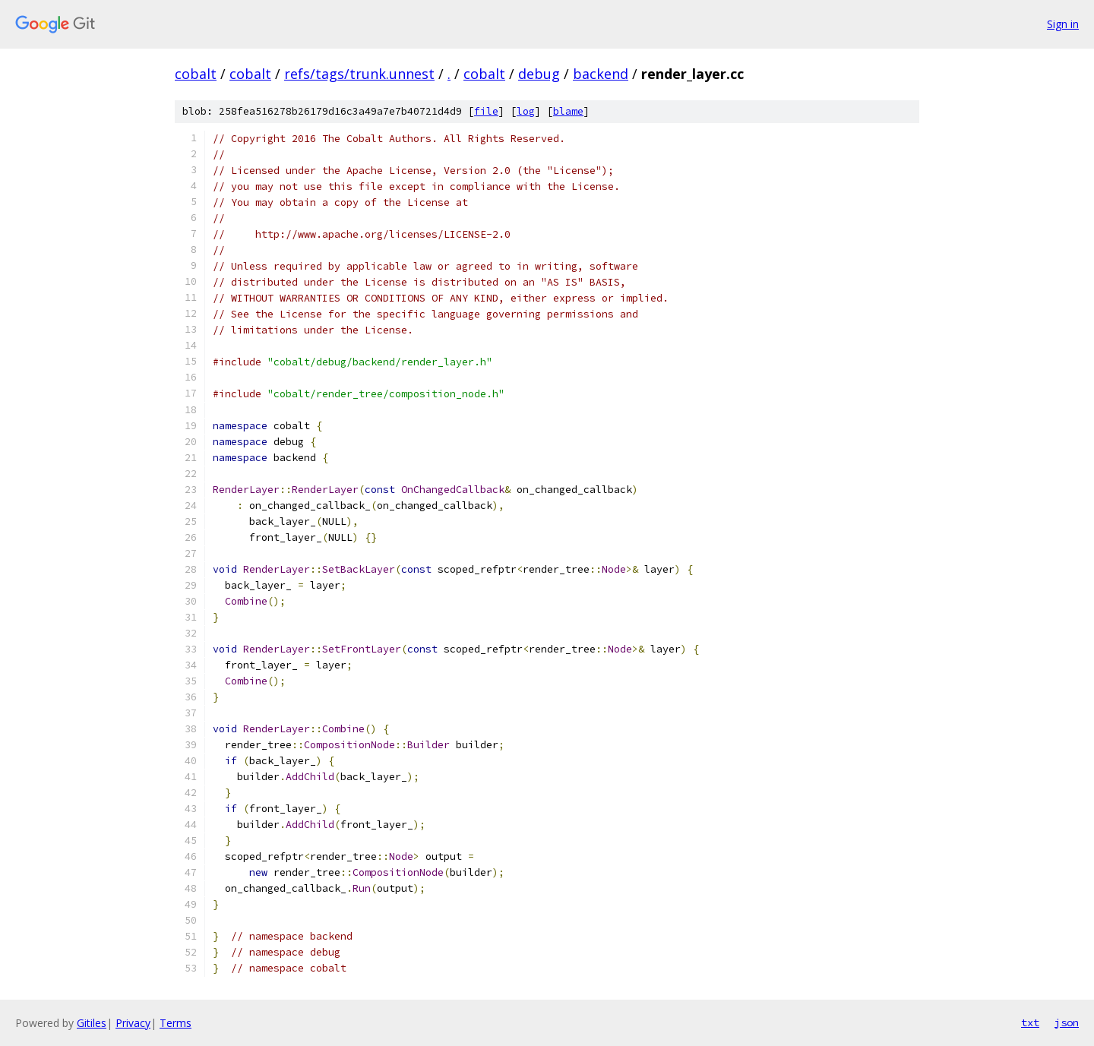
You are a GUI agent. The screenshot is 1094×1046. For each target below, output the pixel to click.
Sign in (1063, 24)
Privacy (132, 1023)
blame (568, 111)
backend (600, 74)
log (526, 111)
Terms (175, 1023)
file (486, 111)
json (1066, 1022)
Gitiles (91, 1023)
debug (539, 74)
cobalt (196, 74)
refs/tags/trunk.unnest (359, 74)
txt (1030, 1022)
